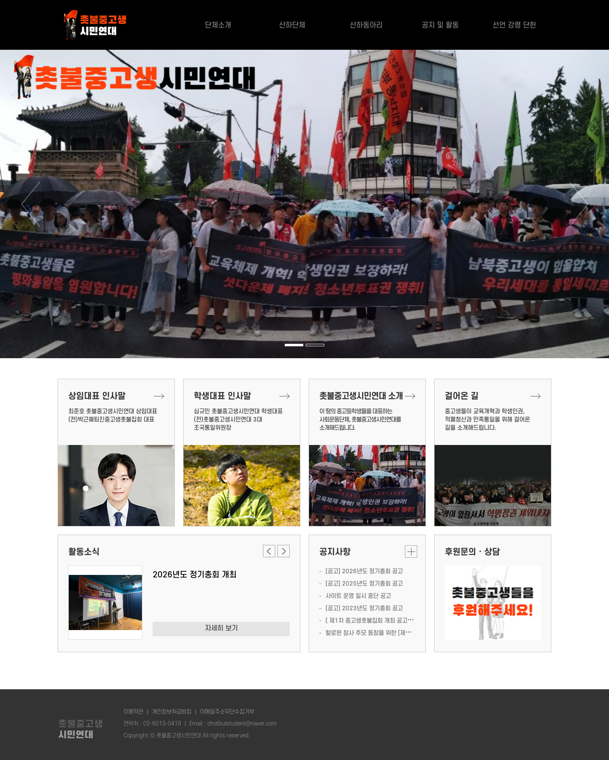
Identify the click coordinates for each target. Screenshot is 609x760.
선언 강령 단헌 (514, 27)
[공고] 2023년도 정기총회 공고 (364, 608)
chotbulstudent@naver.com (242, 724)
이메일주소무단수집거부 (227, 712)
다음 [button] (578, 204)
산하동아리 (366, 27)
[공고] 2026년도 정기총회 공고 (364, 571)
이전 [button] (30, 204)
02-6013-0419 (162, 724)
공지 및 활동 (440, 27)
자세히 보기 (221, 628)
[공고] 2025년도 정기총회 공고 (364, 583)
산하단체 (292, 27)
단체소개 (218, 27)
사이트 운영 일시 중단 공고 (358, 596)
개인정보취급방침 (171, 712)
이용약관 (133, 712)
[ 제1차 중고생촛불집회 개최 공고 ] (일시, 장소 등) (387, 620)
